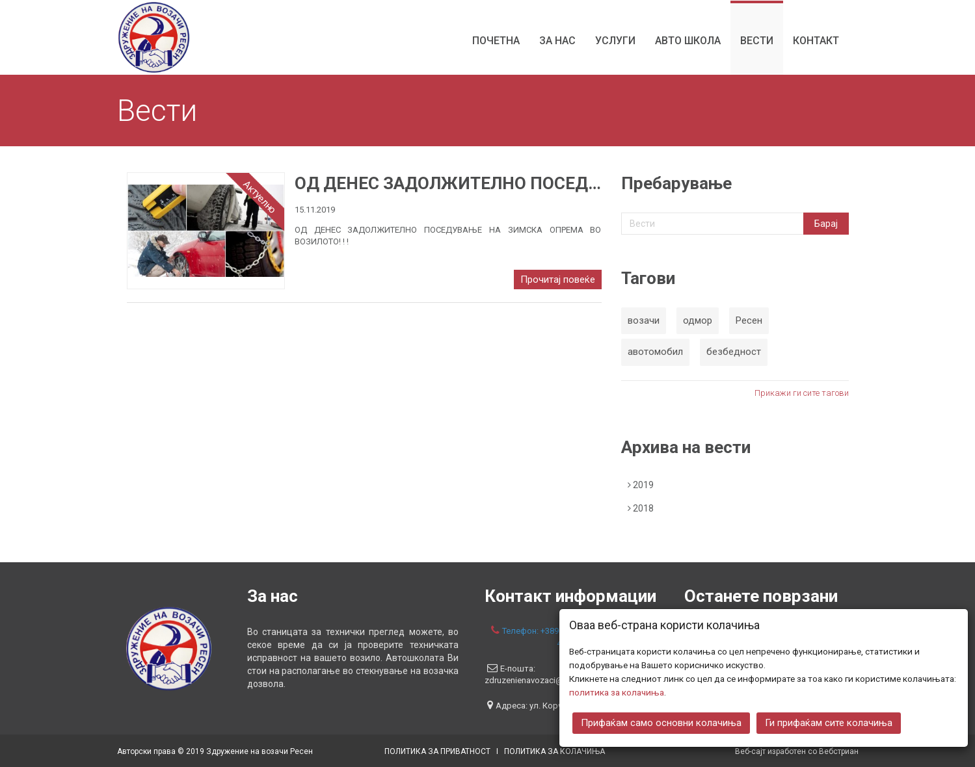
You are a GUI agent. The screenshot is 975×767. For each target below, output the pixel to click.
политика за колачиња (616, 691)
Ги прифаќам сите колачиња (828, 722)
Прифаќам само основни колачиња (661, 722)
